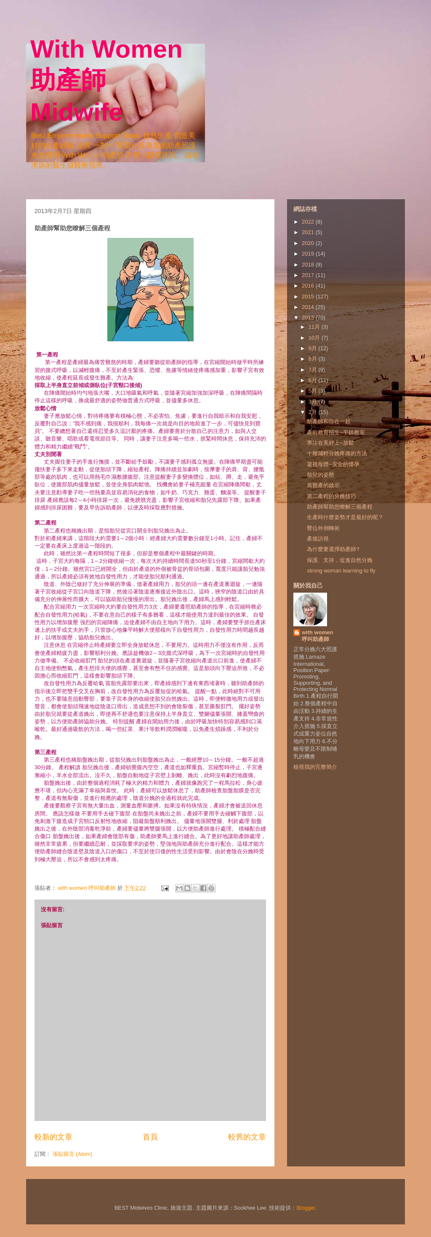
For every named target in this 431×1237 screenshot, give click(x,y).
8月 (314, 359)
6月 (314, 380)
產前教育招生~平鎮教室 (336, 432)
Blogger (305, 1208)
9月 (314, 348)
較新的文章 (53, 1137)
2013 (309, 317)
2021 (309, 232)
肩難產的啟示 (323, 485)
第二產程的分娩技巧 (331, 496)
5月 (314, 391)
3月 (314, 401)
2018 (309, 264)
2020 (309, 243)
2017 (309, 275)
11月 (315, 327)
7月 (314, 370)
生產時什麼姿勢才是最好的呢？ (345, 517)
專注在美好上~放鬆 (330, 443)
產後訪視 (318, 538)
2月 (314, 412)
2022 (309, 222)
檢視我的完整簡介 (315, 767)
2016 (309, 285)
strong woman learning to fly (341, 570)
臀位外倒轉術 (323, 528)
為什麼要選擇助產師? (333, 549)
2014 (309, 307)
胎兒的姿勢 (320, 475)
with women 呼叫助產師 (317, 635)
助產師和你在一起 (329, 421)
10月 (315, 338)
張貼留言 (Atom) (73, 1154)
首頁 (150, 1137)
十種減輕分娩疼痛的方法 (337, 453)
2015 (309, 296)
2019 (309, 254)
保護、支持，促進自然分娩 (339, 560)
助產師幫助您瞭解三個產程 (339, 507)
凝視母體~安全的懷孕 (333, 464)
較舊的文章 (247, 1137)
